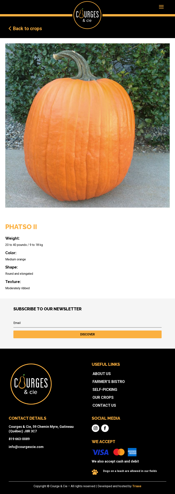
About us (95, 393)
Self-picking (97, 402)
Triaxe (115, 487)
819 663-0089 (49, 430)
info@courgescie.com (53, 434)
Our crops (96, 407)
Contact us (97, 411)
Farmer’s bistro (99, 398)
